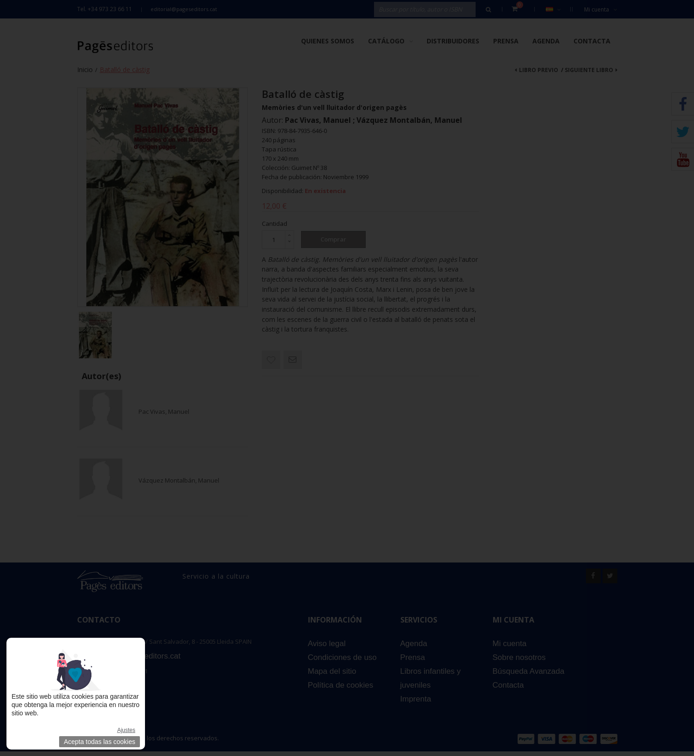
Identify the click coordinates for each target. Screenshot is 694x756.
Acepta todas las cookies (99, 741)
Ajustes (126, 730)
